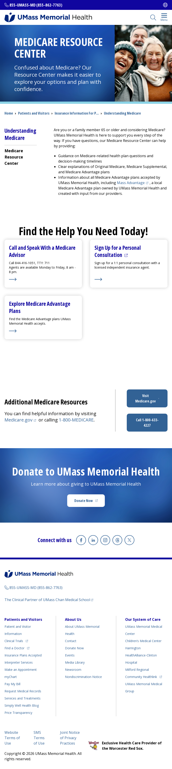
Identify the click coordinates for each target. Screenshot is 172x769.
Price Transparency (18, 712)
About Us (73, 619)
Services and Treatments (22, 698)
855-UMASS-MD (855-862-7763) (35, 5)
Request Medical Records (22, 691)
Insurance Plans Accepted (23, 655)
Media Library (75, 662)
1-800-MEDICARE (76, 420)
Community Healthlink (141, 676)
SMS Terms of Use (39, 738)
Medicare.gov (20, 420)
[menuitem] (20, 157)
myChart (10, 677)
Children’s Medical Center (143, 641)
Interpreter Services (18, 662)
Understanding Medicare (122, 113)
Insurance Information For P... (77, 113)
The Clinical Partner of (48, 599)
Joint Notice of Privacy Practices (70, 738)
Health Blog (21, 705)
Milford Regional (137, 669)
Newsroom (73, 669)
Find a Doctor (16, 647)
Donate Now (89, 502)
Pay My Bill (12, 684)
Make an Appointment (20, 669)
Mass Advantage (133, 182)
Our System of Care (143, 619)
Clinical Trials (16, 640)
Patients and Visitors (33, 113)
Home (8, 113)
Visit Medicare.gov (151, 398)
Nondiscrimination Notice (83, 677)
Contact (70, 641)
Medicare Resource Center (13, 157)
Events (70, 655)
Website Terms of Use (12, 738)
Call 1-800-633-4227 (147, 422)
